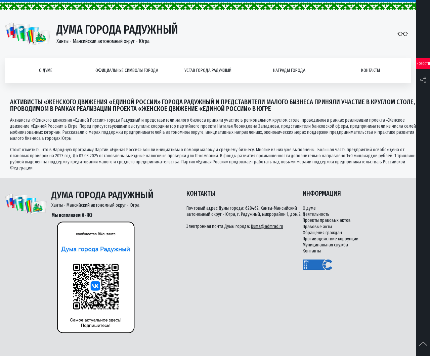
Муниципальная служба (325, 245)
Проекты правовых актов (327, 220)
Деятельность (316, 214)
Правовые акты (317, 227)
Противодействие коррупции (330, 239)
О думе (45, 70)
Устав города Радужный (207, 70)
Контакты (370, 70)
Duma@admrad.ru (267, 226)
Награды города (289, 70)
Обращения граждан (322, 233)
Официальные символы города (126, 70)
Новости (423, 64)
